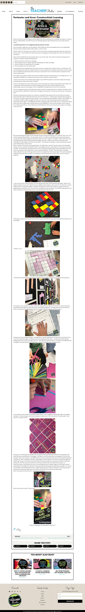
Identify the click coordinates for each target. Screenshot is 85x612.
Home (3, 11)
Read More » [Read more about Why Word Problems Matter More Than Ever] (62, 574)
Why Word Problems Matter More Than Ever (62, 572)
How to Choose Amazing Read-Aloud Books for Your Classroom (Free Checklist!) (22, 574)
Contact (80, 11)
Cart (75, 2)
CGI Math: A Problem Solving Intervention (42, 572)
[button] (20, 546)
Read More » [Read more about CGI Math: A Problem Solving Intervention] (42, 574)
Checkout (80, 2)
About (11, 11)
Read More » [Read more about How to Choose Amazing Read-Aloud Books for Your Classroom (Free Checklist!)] (22, 577)
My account (68, 2)
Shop (25, 11)
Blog (18, 11)
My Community (70, 11)
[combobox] (19, 2)
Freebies (59, 11)
